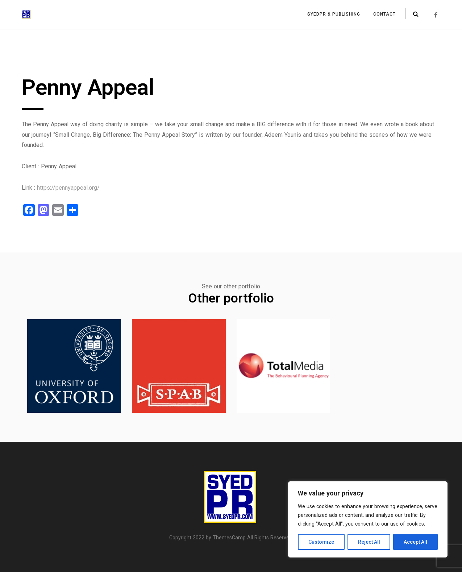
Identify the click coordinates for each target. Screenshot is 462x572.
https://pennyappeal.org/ (68, 187)
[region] (368, 519)
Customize (321, 542)
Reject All (369, 542)
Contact (384, 14)
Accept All (415, 542)
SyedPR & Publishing (333, 14)
